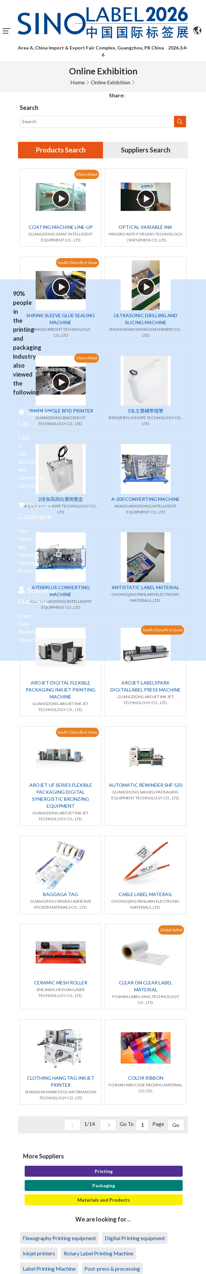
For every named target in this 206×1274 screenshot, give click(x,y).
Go (175, 1125)
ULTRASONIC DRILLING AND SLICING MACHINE (145, 319)
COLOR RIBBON (145, 1078)
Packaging (103, 1185)
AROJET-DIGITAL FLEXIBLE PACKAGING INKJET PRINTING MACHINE (60, 689)
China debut (86, 174)
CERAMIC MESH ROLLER (60, 982)
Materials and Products (103, 1200)
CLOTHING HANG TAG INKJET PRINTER (60, 1081)
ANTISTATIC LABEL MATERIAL (145, 587)
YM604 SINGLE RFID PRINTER (60, 410)
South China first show (77, 262)
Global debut (171, 929)
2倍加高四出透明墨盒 (60, 499)
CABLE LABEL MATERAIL (145, 894)
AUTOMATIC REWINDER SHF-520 (145, 785)
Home (77, 82)
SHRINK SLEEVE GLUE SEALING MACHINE (60, 319)
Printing (104, 1171)
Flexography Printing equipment (59, 1238)
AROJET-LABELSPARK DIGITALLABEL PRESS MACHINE (145, 686)
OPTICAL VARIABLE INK (145, 227)
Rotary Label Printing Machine (98, 1253)
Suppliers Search (145, 150)
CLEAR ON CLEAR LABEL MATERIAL (145, 986)
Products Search (61, 150)
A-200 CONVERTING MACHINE (145, 499)
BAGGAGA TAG (60, 894)
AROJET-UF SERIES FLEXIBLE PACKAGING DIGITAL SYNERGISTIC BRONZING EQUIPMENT (60, 795)
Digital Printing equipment (135, 1238)
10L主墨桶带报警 (145, 410)
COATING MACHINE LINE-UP (61, 227)
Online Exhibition (110, 82)
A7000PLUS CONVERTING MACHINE (61, 591)
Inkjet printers (39, 1253)
